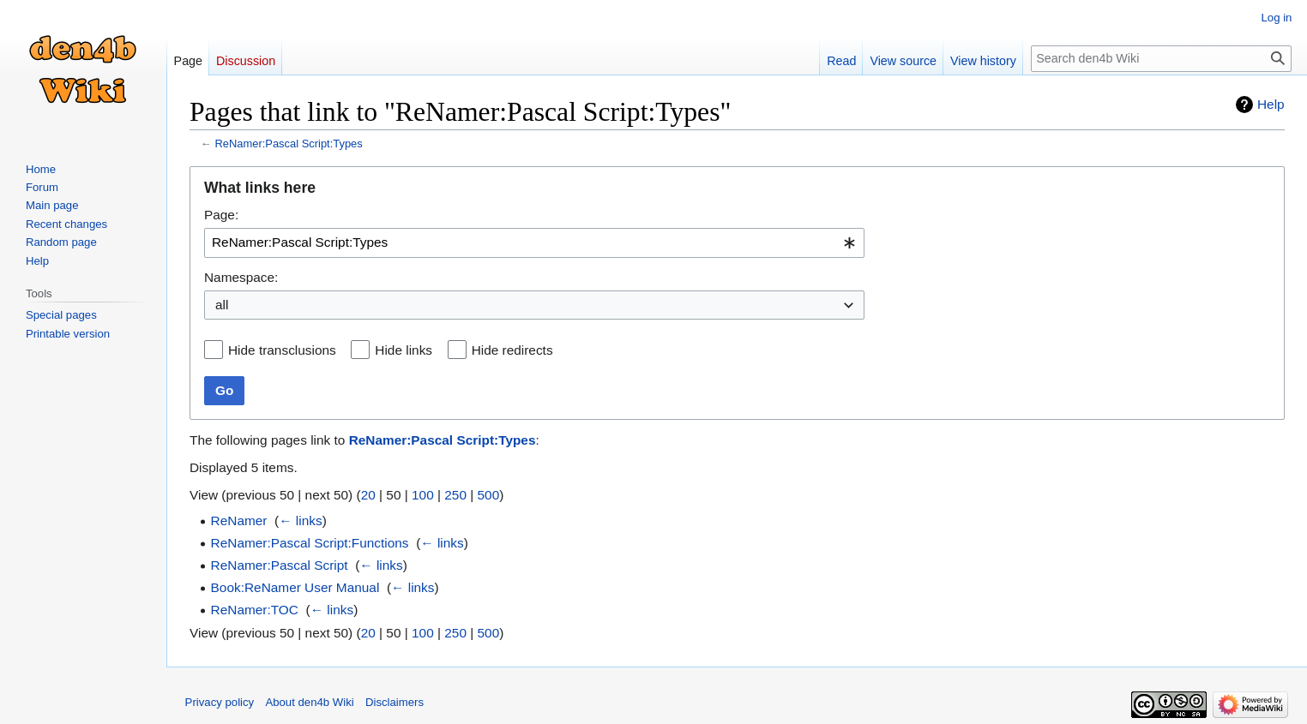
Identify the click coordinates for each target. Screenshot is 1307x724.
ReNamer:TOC (254, 609)
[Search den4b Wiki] (1161, 58)
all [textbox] (221, 304)
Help (1271, 104)
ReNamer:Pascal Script (279, 565)
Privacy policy (220, 702)
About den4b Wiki (309, 702)
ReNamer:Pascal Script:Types (288, 143)
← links (300, 520)
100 (423, 495)
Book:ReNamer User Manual (295, 587)
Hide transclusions (282, 350)
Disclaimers (394, 702)
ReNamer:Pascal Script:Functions (310, 543)
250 (455, 495)
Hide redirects (512, 350)
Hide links (403, 350)
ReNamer (239, 520)
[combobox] (534, 243)
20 (368, 495)
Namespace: (241, 277)
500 (489, 495)
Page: (221, 214)
